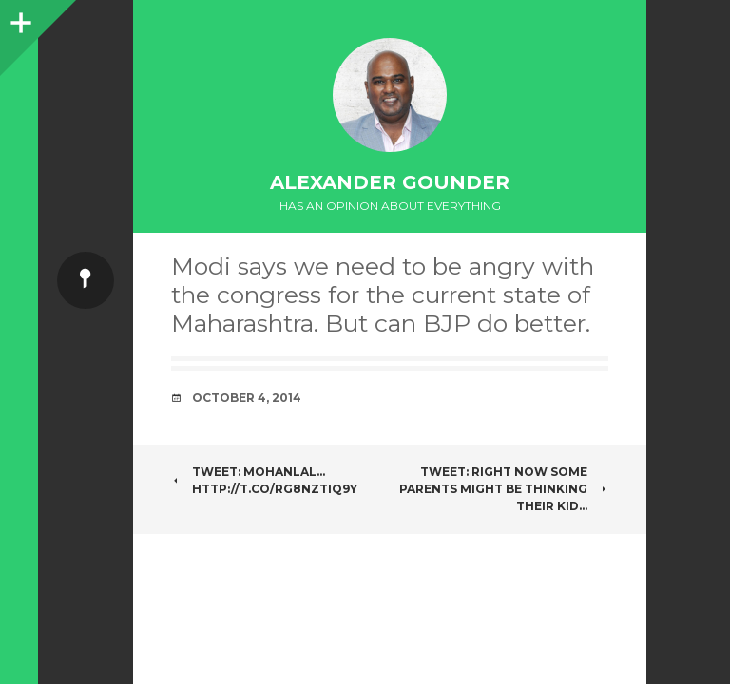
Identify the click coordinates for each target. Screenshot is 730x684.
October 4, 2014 (246, 397)
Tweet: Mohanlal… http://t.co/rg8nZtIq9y (264, 480)
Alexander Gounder (389, 182)
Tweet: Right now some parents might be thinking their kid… (503, 489)
